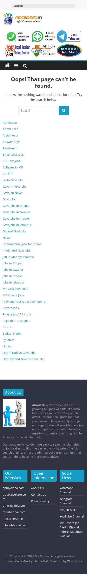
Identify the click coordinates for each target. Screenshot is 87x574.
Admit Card (10, 129)
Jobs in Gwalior (13, 270)
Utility (7, 346)
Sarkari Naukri (12, 333)
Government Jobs (14, 186)
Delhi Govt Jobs (13, 180)
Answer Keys (11, 142)
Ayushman (10, 148)
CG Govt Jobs (11, 161)
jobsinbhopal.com (15, 525)
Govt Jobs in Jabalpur (17, 225)
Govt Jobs (9, 199)
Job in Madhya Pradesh (19, 257)
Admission (10, 123)
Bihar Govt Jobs (13, 154)
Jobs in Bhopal (12, 263)
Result (7, 327)
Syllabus (8, 340)
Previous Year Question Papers (24, 301)
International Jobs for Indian (22, 244)
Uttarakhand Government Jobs (24, 359)
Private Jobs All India (17, 314)
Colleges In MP (13, 167)
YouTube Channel (72, 516)
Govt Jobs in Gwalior (16, 212)
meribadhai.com (14, 512)
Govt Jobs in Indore (16, 218)
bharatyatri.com (14, 505)
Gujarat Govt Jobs (15, 231)
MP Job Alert (68, 510)
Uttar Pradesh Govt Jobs (19, 353)
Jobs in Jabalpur (14, 282)
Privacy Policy (40, 501)
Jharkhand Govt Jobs (17, 250)
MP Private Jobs (13, 295)
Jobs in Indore (12, 276)
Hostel (7, 238)
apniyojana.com (14, 488)
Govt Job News (12, 193)
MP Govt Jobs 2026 (15, 289)
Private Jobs (11, 308)
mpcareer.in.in (13, 519)
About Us (37, 488)
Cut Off (7, 174)
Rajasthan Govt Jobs (16, 321)
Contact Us (38, 494)
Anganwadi (10, 135)
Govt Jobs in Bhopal (16, 206)
